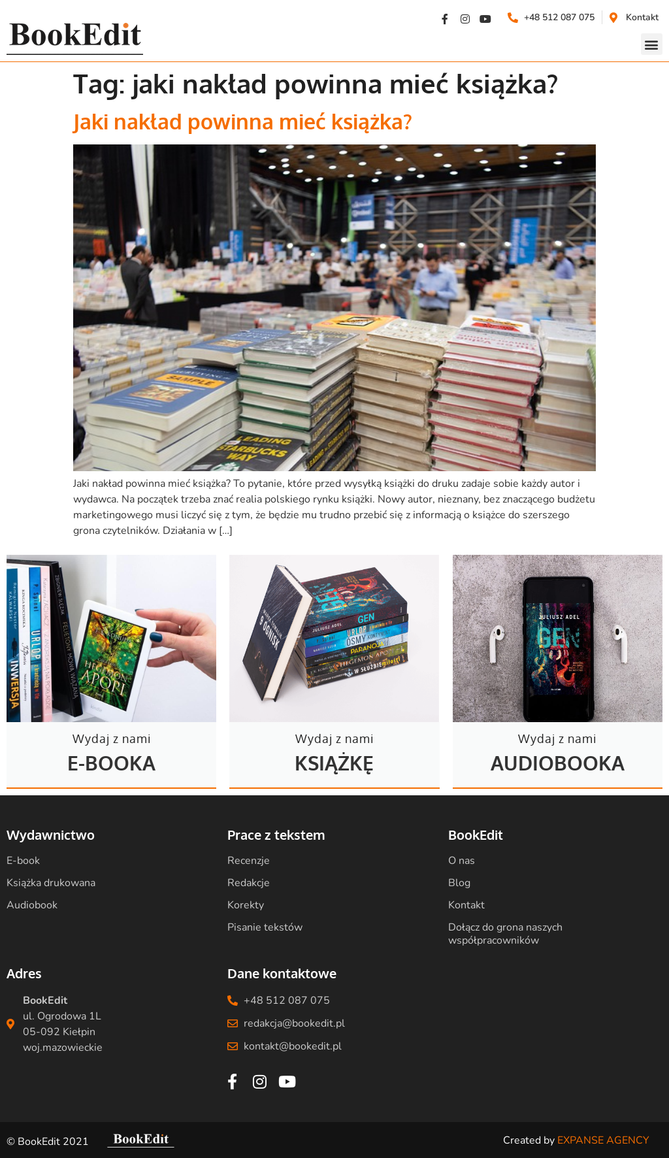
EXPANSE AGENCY (603, 1140)
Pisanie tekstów (264, 927)
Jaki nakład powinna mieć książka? (242, 121)
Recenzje (248, 860)
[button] (651, 44)
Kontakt (466, 905)
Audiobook (32, 905)
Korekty (245, 905)
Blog (459, 882)
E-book (23, 860)
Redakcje (248, 882)
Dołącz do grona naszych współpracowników (505, 934)
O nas (461, 860)
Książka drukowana (51, 882)
